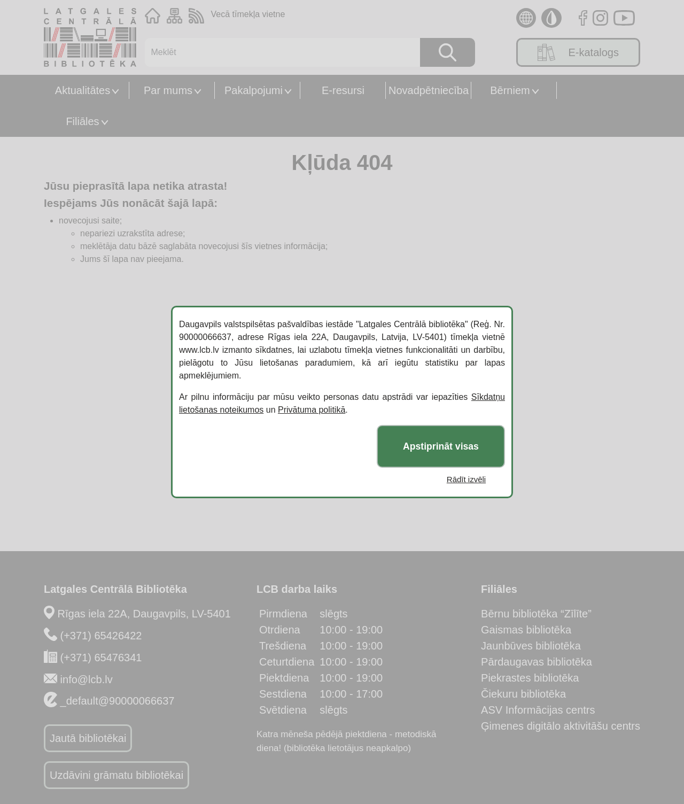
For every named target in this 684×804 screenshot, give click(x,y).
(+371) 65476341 (101, 657)
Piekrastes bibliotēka (530, 678)
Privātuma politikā (311, 409)
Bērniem (510, 90)
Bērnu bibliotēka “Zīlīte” (536, 614)
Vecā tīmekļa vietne (248, 14)
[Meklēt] (277, 52)
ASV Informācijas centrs (538, 710)
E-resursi (343, 90)
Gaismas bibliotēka (526, 630)
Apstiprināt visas (441, 446)
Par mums (168, 90)
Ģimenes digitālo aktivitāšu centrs (560, 726)
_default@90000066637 (117, 701)
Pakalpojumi (253, 90)
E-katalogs (578, 52)
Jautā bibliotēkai (88, 738)
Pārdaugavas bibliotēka (536, 662)
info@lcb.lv (86, 679)
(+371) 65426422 (101, 635)
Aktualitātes (82, 90)
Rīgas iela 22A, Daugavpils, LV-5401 (144, 614)
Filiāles (82, 121)
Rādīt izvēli (466, 479)
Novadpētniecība (428, 90)
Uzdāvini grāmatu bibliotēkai (116, 775)
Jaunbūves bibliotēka (531, 646)
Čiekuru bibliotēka (523, 694)
